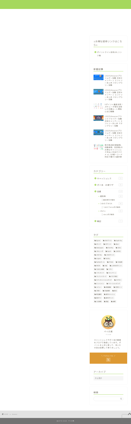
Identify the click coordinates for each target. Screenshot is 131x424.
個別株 (111, 196)
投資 (102, 4)
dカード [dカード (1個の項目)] (98, 244)
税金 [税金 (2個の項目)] (107, 301)
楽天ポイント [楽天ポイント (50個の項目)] (109, 298)
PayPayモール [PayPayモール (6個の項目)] (100, 262)
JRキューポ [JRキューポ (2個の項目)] (99, 251)
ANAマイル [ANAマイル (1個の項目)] (108, 240)
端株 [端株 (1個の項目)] (114, 301)
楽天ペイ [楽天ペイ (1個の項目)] (98, 298)
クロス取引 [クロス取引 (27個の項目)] (114, 276)
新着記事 (61, 4)
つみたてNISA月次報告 (111, 207)
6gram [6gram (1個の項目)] (98, 240)
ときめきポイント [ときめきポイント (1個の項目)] (117, 266)
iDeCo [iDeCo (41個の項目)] (119, 248)
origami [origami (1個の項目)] (98, 258)
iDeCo (111, 211)
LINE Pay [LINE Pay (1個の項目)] (99, 255)
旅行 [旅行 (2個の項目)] (115, 291)
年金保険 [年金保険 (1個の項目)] (107, 291)
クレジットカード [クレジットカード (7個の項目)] (101, 276)
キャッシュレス (74, 4)
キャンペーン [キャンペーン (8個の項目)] (112, 273)
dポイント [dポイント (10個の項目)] (108, 244)
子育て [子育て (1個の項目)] (98, 291)
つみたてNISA (111, 203)
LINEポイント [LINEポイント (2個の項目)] (110, 255)
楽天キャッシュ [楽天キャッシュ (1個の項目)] (110, 294)
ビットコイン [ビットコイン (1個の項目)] (100, 283)
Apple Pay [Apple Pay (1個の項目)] (119, 240)
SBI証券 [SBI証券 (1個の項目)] (120, 262)
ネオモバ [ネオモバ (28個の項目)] (118, 280)
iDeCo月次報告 (108, 214)
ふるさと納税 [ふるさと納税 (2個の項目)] (100, 269)
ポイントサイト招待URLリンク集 (109, 54)
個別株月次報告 (109, 200)
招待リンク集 (113, 4)
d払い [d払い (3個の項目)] (117, 244)
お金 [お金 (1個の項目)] (106, 266)
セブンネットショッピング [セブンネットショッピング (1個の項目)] (104, 280)
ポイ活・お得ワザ (90, 4)
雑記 (110, 221)
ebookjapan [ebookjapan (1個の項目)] (99, 248)
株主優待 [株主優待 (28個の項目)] (98, 294)
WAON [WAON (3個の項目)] (98, 266)
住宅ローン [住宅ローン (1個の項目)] (118, 287)
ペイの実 (10, 4)
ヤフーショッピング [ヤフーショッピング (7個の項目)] (114, 283)
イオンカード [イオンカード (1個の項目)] (100, 273)
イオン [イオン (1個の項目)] (110, 269)
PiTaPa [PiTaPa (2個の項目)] (111, 262)
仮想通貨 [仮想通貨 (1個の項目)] (108, 287)
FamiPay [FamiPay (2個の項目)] (110, 248)
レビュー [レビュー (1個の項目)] (98, 287)
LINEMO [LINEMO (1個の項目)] (118, 251)
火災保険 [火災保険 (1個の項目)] (98, 301)
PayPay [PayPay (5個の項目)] (107, 258)
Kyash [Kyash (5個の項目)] (109, 251)
